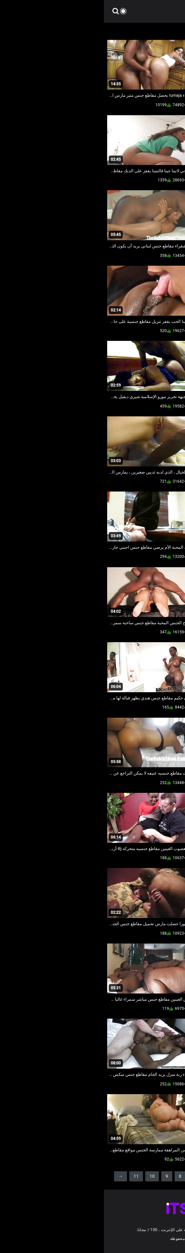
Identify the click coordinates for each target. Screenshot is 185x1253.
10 (48, 1176)
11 (32, 1176)
